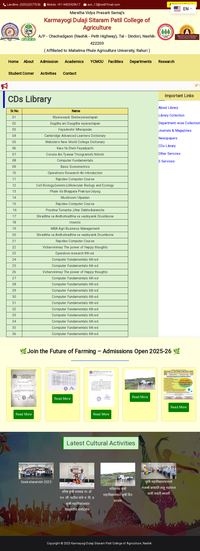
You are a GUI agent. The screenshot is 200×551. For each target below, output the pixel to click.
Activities (49, 73)
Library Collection (171, 115)
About (29, 61)
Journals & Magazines (174, 131)
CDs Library (167, 146)
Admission (50, 61)
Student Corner (22, 73)
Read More (24, 414)
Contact (69, 73)
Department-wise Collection (179, 123)
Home (13, 61)
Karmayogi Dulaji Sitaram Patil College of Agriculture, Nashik (111, 543)
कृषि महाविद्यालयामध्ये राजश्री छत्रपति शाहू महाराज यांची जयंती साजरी (159, 488)
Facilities (116, 61)
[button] (34, 61)
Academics (75, 61)
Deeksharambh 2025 (36, 482)
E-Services (166, 161)
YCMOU (96, 61)
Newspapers (168, 138)
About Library (168, 108)
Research (166, 61)
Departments (141, 61)
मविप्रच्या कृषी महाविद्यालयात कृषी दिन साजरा (117, 495)
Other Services (169, 154)
